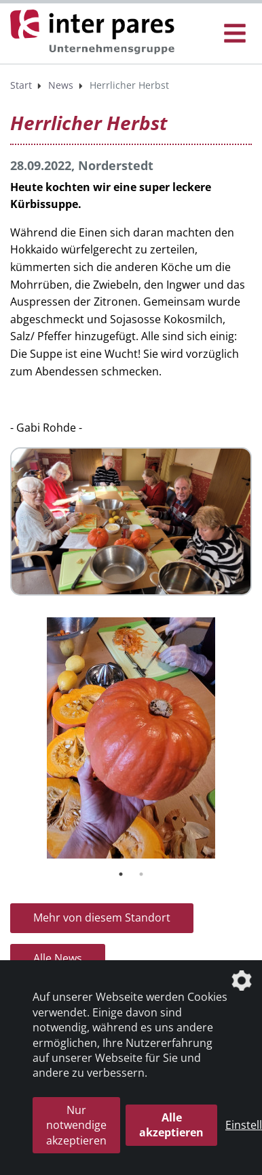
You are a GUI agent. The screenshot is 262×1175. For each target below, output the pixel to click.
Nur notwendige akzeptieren (76, 1125)
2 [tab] (141, 874)
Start (21, 85)
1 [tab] (121, 874)
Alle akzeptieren (171, 1125)
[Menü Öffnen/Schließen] (235, 33)
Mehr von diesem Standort (101, 917)
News (60, 85)
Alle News (57, 958)
